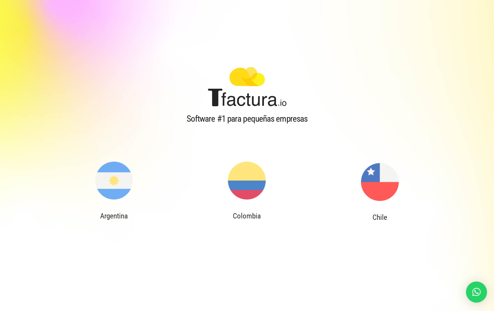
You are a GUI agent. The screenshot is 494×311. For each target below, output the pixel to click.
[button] (476, 292)
